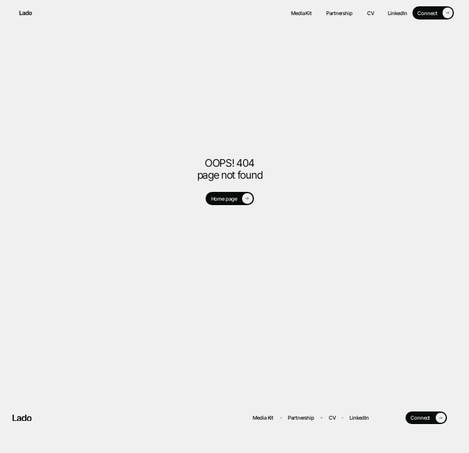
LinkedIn (397, 13)
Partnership (339, 13)
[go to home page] (22, 13)
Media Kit (301, 13)
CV (370, 13)
